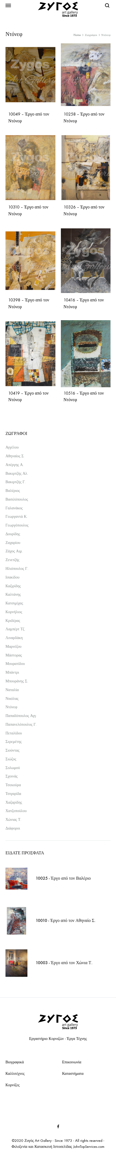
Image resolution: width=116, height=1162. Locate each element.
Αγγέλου (12, 447)
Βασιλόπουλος (16, 499)
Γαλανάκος (14, 508)
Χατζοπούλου (16, 811)
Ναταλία (12, 690)
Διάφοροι (12, 828)
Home (77, 35)
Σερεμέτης (13, 741)
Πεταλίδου (13, 733)
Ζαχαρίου (12, 542)
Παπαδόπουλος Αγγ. (21, 715)
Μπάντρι (12, 672)
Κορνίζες (12, 1085)
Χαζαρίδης (13, 802)
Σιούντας (12, 750)
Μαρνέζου (13, 646)
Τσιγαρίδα (13, 793)
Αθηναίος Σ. (14, 456)
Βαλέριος (12, 490)
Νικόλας (11, 698)
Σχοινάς (11, 776)
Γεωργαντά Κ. (16, 516)
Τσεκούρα (13, 785)
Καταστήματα (73, 1073)
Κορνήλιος (13, 612)
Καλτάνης (13, 594)
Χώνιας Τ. (13, 819)
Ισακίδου (12, 577)
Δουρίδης (12, 534)
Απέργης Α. (14, 464)
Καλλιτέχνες (15, 1073)
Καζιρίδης (13, 586)
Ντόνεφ (11, 707)
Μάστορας (13, 655)
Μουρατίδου (15, 663)
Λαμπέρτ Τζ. (15, 629)
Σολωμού (12, 767)
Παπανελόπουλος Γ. (20, 724)
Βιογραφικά (14, 1062)
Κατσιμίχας (14, 603)
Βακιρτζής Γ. (15, 482)
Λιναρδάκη (14, 638)
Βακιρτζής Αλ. (16, 473)
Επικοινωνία (71, 1062)
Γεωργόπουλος (17, 525)
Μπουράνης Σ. (16, 681)
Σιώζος (10, 759)
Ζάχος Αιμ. (14, 551)
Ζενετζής (12, 560)
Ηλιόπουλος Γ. (16, 568)
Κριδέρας (12, 620)
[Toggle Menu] (8, 6)
